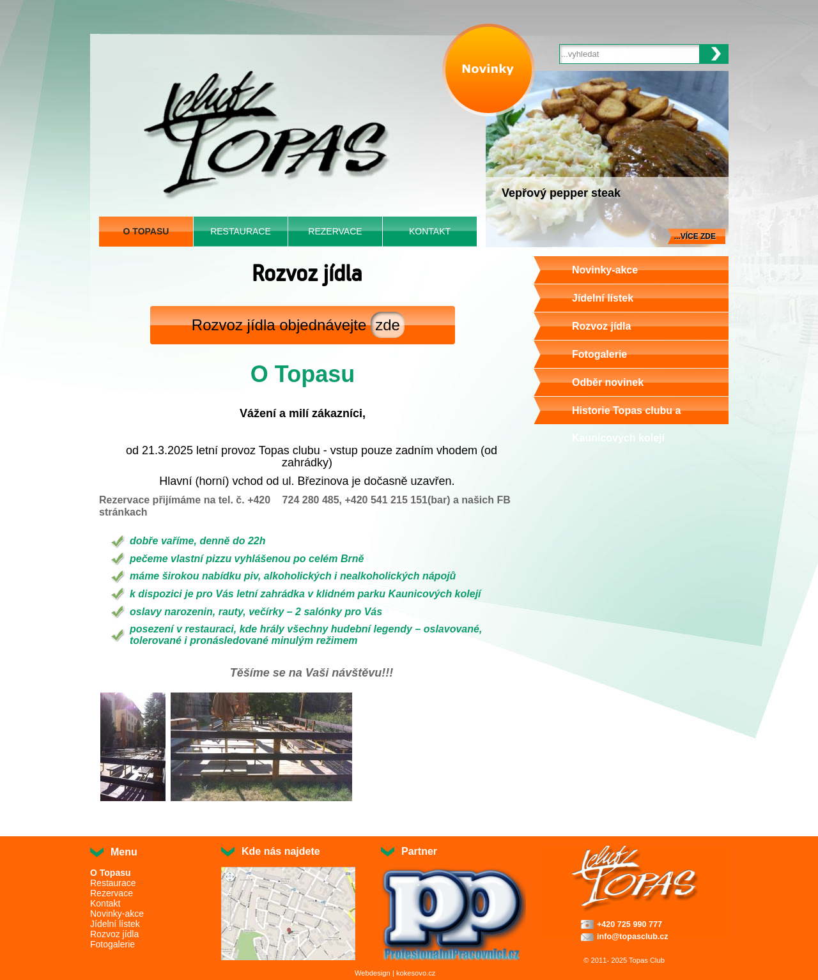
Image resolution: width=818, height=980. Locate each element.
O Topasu (146, 231)
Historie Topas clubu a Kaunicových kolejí (626, 424)
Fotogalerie (599, 354)
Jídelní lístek (602, 298)
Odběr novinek (608, 382)
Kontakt (430, 231)
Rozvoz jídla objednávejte (298, 325)
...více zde (695, 236)
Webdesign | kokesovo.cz (395, 973)
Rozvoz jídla (601, 326)
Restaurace (240, 231)
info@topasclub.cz (632, 936)
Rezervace (335, 231)
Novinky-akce (605, 269)
